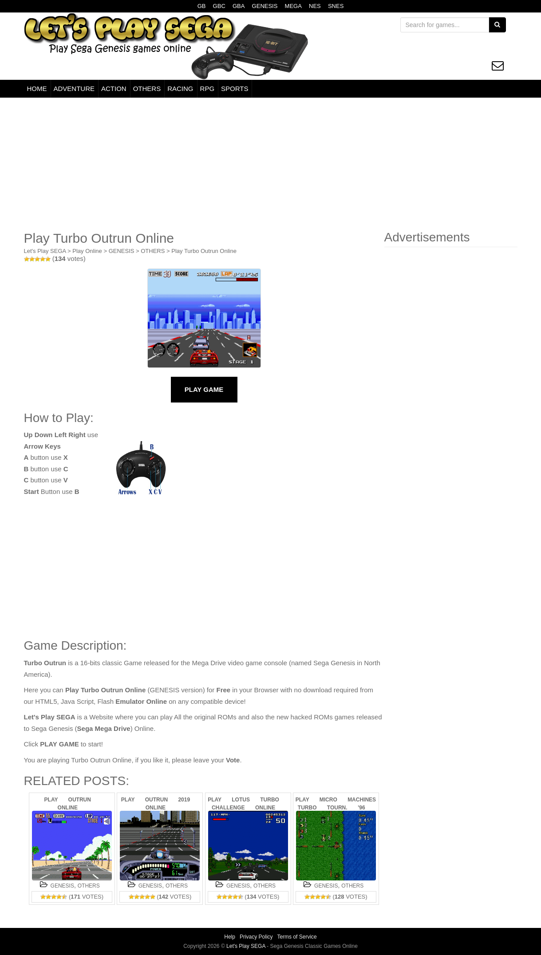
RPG (207, 88)
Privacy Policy (256, 937)
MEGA (293, 6)
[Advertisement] (270, 164)
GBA (239, 6)
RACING (180, 88)
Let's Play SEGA (45, 251)
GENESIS (265, 6)
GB (201, 6)
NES (315, 6)
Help (229, 937)
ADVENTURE (74, 88)
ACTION (113, 88)
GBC (219, 6)
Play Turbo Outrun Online (204, 251)
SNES (336, 6)
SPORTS (234, 88)
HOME (37, 88)
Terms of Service (296, 937)
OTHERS (147, 88)
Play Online (87, 251)
